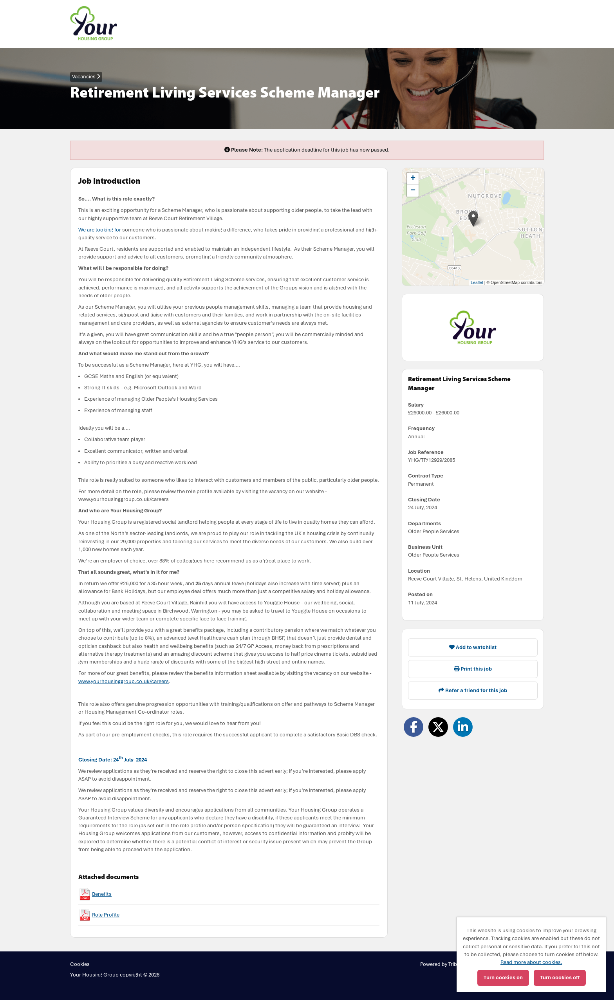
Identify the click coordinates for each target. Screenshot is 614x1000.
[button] (473, 219)
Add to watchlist (473, 647)
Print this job (473, 668)
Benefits (102, 894)
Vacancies (86, 76)
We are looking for (99, 229)
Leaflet (477, 282)
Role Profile (105, 914)
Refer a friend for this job (473, 690)
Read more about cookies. (531, 962)
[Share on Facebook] (413, 727)
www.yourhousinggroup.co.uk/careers (123, 681)
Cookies (80, 964)
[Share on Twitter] (438, 727)
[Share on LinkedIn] (463, 727)
